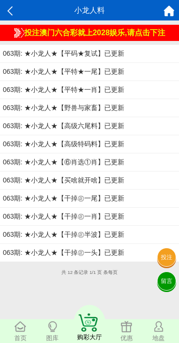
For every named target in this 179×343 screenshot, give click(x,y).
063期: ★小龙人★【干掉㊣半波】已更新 (63, 234)
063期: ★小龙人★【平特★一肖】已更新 (63, 89)
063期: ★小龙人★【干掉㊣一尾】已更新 (63, 198)
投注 (166, 257)
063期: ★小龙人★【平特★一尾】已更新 (63, 71)
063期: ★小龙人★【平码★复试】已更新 (63, 53)
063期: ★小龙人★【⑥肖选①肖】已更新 (63, 162)
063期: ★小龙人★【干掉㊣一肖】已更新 (63, 216)
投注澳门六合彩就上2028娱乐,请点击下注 (89, 33)
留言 (166, 281)
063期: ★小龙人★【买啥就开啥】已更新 (63, 180)
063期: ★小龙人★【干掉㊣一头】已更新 (63, 252)
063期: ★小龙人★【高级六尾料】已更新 (63, 126)
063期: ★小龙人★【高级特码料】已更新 (63, 144)
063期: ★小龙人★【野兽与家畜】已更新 (63, 107)
